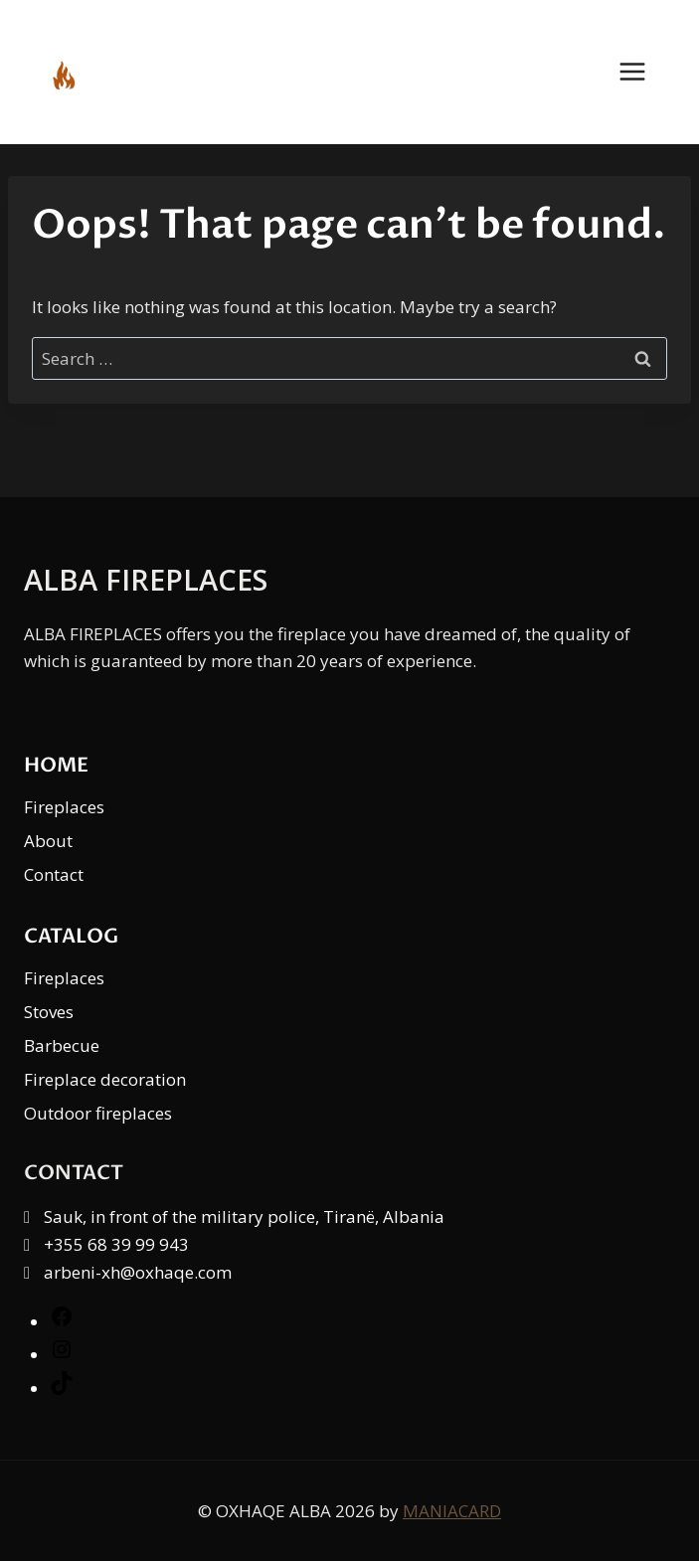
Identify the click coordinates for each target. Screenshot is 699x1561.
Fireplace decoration (105, 1079)
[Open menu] (642, 72)
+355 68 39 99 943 (116, 1244)
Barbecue (61, 1045)
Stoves (49, 1011)
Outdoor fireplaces (98, 1113)
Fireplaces (64, 806)
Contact (54, 874)
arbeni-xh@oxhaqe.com (138, 1272)
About (48, 840)
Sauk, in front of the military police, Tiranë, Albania (244, 1216)
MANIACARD (452, 1510)
